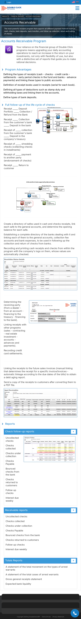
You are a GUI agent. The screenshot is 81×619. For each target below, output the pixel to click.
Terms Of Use (46, 617)
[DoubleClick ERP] (11, 8)
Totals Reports (40, 561)
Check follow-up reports (40, 432)
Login (9, 2)
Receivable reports (40, 510)
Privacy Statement (58, 617)
